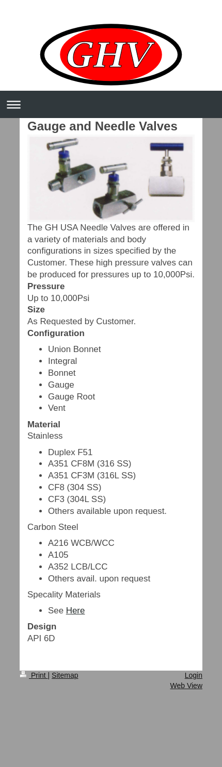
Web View (186, 685)
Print (34, 675)
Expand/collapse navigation (111, 104)
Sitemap (65, 675)
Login (193, 675)
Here (75, 610)
